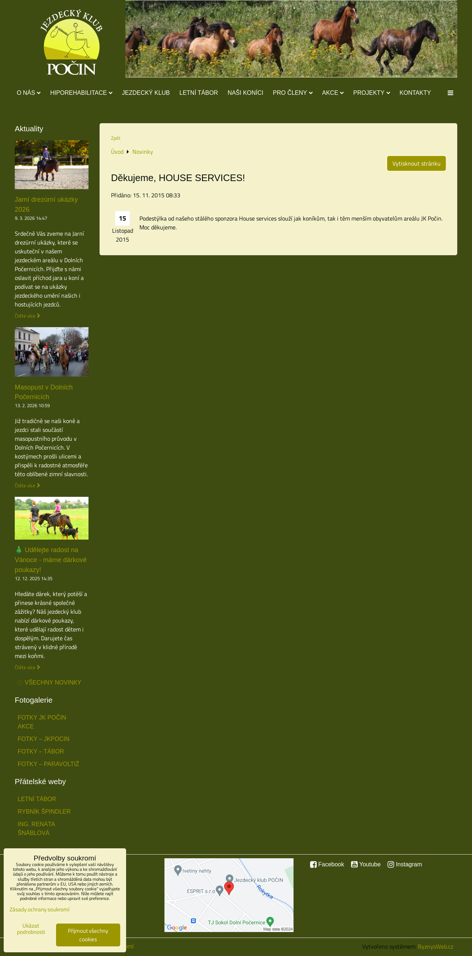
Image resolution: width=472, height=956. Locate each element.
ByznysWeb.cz (435, 946)
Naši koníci (245, 93)
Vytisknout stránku (416, 163)
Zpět (116, 138)
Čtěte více (25, 315)
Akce (333, 93)
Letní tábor (199, 93)
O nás (29, 93)
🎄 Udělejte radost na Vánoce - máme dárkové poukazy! (51, 560)
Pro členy (292, 93)
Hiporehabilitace (81, 93)
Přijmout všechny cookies (88, 934)
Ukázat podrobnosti (31, 929)
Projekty (371, 93)
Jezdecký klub (146, 93)
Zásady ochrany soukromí (39, 909)
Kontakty (415, 93)
